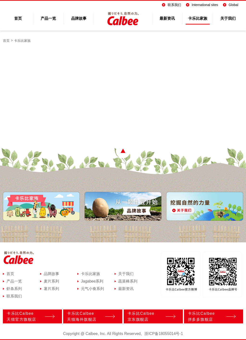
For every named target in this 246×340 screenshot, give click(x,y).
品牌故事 (78, 18)
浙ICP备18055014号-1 (163, 334)
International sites (202, 4)
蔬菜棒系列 (127, 281)
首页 (18, 18)
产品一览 (48, 18)
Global (230, 4)
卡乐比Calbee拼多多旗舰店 (210, 316)
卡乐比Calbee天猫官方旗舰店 (29, 316)
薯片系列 (51, 289)
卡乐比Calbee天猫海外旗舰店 (89, 316)
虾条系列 (14, 289)
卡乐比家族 (197, 18)
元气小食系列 (92, 289)
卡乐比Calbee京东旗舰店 (150, 316)
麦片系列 (51, 281)
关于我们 (228, 18)
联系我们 (171, 4)
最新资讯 (167, 18)
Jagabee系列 (92, 281)
